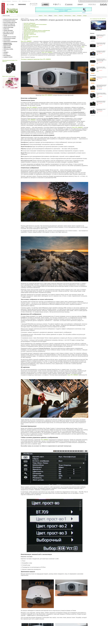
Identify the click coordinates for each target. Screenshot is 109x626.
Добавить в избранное (6, 1)
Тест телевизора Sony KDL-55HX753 (98, 18)
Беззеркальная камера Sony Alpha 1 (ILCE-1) (101, 51)
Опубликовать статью (26, 1)
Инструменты (6, 55)
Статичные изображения (30, 25)
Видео (74, 15)
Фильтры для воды (8, 27)
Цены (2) (100, 89)
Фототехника (6, 40)
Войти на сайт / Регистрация (85, 0)
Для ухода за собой (8, 32)
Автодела (5, 52)
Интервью (79, 15)
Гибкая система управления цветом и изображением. (37, 30)
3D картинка (27, 28)
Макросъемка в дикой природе (8, 76)
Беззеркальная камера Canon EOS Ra (101, 110)
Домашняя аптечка (8, 33)
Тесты (45, 15)
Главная (22, 18)
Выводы (26, 39)
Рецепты (61, 15)
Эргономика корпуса (29, 33)
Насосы (5, 53)
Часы (4, 50)
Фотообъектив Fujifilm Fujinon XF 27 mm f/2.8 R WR (101, 68)
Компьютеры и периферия (10, 41)
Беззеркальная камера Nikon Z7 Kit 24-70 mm (101, 102)
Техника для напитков (9, 25)
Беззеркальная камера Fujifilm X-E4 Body (101, 35)
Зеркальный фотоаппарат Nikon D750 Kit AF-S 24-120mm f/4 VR (102, 86)
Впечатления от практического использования (35, 24)
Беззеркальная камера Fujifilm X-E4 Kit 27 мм (101, 43)
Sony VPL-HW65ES (26, 41)
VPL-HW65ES (45, 439)
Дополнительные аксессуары (31, 36)
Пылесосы (6, 28)
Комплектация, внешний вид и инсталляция (34, 31)
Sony (82, 46)
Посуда (5, 35)
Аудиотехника (7, 47)
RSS (20, 1)
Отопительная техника (9, 38)
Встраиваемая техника (9, 20)
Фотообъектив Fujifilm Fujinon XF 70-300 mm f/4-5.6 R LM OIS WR (102, 60)
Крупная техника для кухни (10, 19)
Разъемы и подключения (30, 34)
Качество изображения (29, 23)
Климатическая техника (9, 36)
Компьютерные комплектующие (7, 44)
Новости (40, 15)
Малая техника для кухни (10, 22)
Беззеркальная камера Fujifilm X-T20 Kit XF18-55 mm (101, 94)
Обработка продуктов (9, 24)
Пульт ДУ (26, 35)
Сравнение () (103, 0)
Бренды (85, 15)
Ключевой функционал (29, 29)
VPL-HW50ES (32, 120)
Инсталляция (27, 37)
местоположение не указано (96, 0)
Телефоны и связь (8, 49)
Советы (55, 15)
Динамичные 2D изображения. (31, 26)
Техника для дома (8, 30)
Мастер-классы (67, 15)
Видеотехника (7, 45)
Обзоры (26, 18)
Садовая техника (7, 57)
